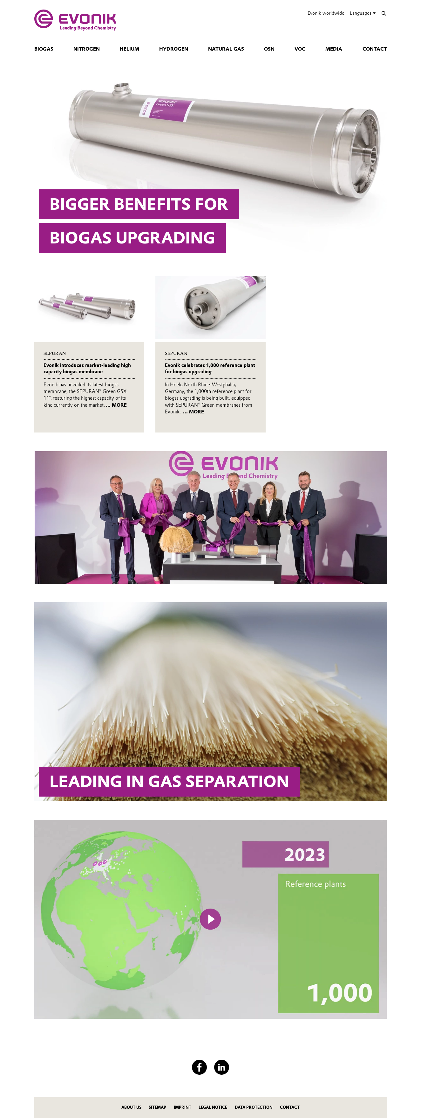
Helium (129, 49)
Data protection (254, 1107)
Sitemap (157, 1107)
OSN (269, 49)
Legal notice (213, 1107)
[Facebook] (199, 1067)
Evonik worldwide (326, 13)
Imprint (182, 1107)
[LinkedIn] (221, 1067)
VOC (300, 49)
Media (333, 49)
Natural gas (226, 49)
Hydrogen (173, 49)
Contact (375, 49)
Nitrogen (86, 49)
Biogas (43, 49)
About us (131, 1107)
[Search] (384, 13)
